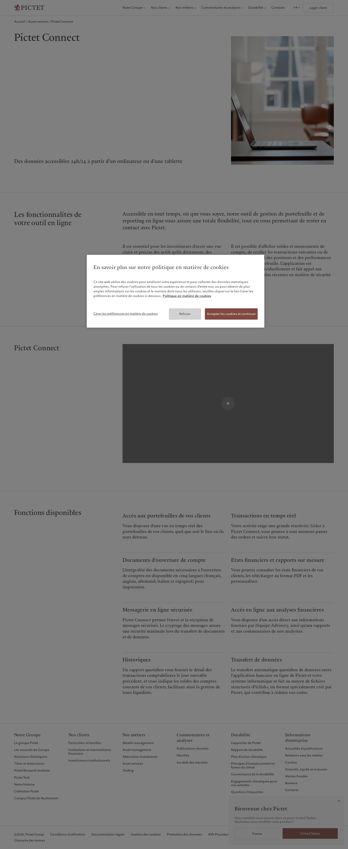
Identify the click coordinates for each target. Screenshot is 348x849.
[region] (175, 291)
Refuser (185, 314)
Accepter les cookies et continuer (231, 314)
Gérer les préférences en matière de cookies (125, 313)
